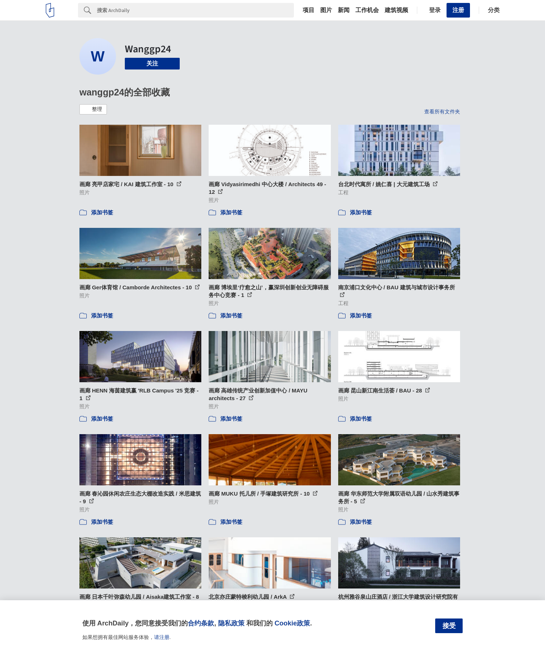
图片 (326, 10)
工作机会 (367, 10)
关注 (152, 63)
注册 (458, 10)
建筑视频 (396, 10)
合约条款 (201, 623)
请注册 (161, 637)
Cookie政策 (292, 623)
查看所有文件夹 (442, 111)
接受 (449, 625)
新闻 (344, 10)
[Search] (195, 10)
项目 (308, 10)
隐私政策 (231, 623)
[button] (93, 109)
